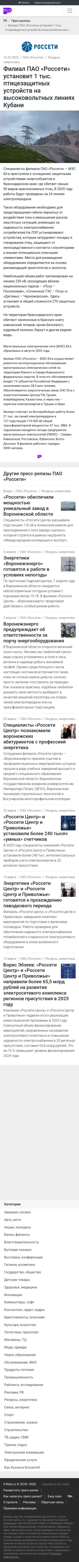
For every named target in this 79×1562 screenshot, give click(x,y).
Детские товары (17, 1280)
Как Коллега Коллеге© (22, 1467)
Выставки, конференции (23, 1257)
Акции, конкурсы (17, 1227)
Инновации (13, 1295)
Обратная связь (52, 1502)
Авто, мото (12, 1220)
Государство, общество (22, 1272)
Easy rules (55, 1496)
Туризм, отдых (15, 1445)
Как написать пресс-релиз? (22, 1496)
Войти (25, 2)
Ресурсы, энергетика (56, 491)
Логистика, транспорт (21, 1332)
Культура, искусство (20, 1325)
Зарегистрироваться (47, 2)
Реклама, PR (14, 1392)
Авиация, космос (17, 1212)
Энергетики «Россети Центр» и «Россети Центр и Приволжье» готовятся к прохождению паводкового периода (32, 894)
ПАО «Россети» (33, 57)
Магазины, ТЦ (15, 1340)
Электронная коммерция (24, 1452)
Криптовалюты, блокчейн (24, 1317)
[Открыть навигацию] (70, 11)
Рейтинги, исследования (23, 1385)
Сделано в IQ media (55, 1484)
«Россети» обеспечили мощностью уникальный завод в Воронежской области (28, 505)
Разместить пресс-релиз (20, 1490)
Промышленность (18, 1377)
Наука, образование (20, 1355)
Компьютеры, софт (19, 1302)
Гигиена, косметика (19, 1265)
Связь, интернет (17, 1407)
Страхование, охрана (20, 1422)
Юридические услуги (20, 1460)
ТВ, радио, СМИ (16, 1437)
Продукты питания (19, 1370)
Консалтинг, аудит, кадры (24, 1310)
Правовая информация (19, 1508)
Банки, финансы (17, 1235)
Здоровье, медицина (20, 1287)
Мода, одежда (15, 1347)
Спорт (9, 1415)
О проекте (10, 1502)
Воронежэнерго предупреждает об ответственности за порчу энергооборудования (33, 632)
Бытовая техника (17, 1250)
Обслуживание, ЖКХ (20, 1362)
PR (5, 21)
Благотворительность (21, 1242)
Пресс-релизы (20, 21)
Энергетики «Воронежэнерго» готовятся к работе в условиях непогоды (26, 566)
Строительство (16, 1430)
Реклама (29, 1502)
